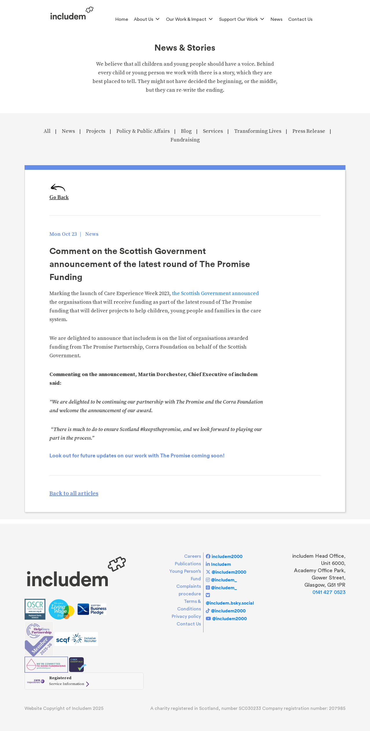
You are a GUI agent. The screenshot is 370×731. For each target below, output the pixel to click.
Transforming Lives (257, 131)
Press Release (309, 131)
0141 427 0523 (328, 592)
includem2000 (227, 556)
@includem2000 (229, 572)
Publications (188, 563)
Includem (221, 564)
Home (121, 19)
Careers (192, 556)
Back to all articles (73, 493)
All (47, 131)
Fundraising (185, 140)
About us (143, 19)
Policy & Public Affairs (143, 131)
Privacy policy (186, 616)
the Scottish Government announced (215, 293)
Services (213, 131)
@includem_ (224, 580)
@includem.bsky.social (230, 603)
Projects (95, 131)
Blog (186, 131)
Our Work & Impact (186, 19)
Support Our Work (238, 19)
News (276, 19)
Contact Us (300, 19)
